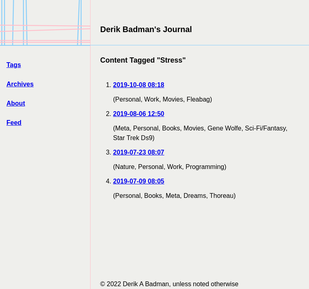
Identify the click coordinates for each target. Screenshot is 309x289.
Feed (13, 122)
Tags (13, 64)
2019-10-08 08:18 (138, 84)
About (15, 103)
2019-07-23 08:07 (138, 152)
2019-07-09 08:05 (138, 181)
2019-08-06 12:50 (138, 113)
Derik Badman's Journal (146, 29)
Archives (20, 84)
